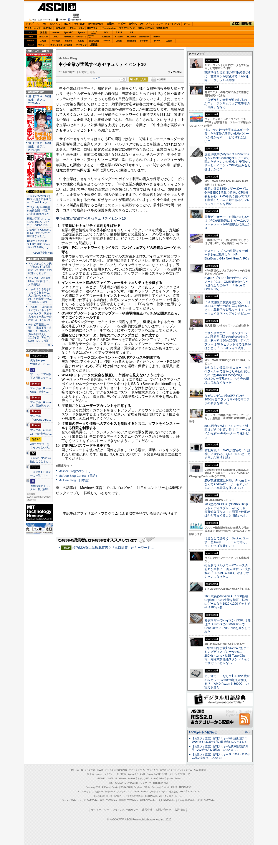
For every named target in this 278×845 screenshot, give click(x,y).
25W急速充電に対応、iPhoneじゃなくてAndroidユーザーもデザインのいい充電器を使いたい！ (227, 484)
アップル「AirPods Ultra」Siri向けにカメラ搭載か (39, 281)
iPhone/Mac (95, 23)
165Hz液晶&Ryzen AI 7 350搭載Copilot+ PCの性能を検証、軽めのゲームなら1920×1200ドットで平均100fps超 (227, 601)
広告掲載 (179, 809)
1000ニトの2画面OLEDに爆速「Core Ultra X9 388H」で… (39, 244)
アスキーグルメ (77, 28)
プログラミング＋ (158, 791)
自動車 (110, 23)
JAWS (43, 41)
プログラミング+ (127, 28)
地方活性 (149, 28)
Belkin (156, 36)
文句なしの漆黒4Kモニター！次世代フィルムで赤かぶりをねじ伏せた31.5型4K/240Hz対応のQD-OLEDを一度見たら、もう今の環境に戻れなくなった (227, 375)
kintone (69, 41)
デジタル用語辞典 (134, 796)
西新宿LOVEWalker (128, 800)
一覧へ (49, 344)
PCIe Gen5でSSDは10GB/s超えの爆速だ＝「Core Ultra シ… (39, 199)
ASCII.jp (56, 7)
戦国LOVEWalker (206, 800)
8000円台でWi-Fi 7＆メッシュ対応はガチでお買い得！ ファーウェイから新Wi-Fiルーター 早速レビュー (227, 431)
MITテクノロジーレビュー (171, 796)
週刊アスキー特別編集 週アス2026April (39, 146)
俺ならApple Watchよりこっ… (40, 362)
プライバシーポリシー (126, 809)
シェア (96, 78)
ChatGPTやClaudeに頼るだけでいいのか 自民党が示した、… (39, 233)
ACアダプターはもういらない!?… (40, 446)
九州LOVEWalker (167, 800)
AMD (55, 36)
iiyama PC (133, 774)
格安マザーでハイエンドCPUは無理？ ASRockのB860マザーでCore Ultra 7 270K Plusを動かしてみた (227, 626)
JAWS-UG (112, 778)
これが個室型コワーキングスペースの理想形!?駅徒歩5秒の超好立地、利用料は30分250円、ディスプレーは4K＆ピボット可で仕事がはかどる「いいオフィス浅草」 (227, 340)
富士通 (43, 32)
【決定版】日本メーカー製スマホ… (40, 473)
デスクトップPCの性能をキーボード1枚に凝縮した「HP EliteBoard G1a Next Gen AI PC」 (227, 254)
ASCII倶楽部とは (43, 252)
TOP (73, 770)
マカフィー (43, 45)
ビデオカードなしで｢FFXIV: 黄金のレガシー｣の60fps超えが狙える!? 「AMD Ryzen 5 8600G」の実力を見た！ (227, 681)
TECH (67, 23)
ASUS (119, 32)
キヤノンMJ (56, 45)
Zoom (169, 41)
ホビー (122, 23)
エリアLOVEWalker (88, 800)
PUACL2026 (162, 28)
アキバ (150, 23)
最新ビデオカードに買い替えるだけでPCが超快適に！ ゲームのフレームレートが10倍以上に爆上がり (227, 222)
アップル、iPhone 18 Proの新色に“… (41, 432)
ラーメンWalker (69, 800)
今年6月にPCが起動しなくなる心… (40, 460)
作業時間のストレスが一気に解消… (40, 488)
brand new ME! (160, 783)
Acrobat (56, 41)
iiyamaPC (68, 32)
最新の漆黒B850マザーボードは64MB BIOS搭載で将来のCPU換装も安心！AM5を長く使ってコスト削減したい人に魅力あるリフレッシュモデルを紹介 (227, 196)
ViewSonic (144, 36)
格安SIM (47, 28)
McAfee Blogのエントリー (76, 471)
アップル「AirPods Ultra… (40, 418)
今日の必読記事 (100, 796)
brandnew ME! (93, 45)
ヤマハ (157, 41)
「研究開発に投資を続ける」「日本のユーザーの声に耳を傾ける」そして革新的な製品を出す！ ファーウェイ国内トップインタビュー (227, 307)
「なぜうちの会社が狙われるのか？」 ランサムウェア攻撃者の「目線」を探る (227, 103)
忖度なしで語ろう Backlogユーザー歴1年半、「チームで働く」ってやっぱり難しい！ (226, 542)
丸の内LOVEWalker (186, 800)
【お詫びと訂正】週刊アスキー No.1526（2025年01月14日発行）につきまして (221, 756)
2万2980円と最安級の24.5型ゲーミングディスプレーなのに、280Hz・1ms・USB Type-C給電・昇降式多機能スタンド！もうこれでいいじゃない (227, 655)
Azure (81, 41)
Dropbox (106, 41)
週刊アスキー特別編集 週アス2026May (39, 100)
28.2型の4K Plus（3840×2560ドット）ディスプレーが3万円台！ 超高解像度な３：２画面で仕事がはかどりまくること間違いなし (227, 509)
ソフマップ (81, 45)
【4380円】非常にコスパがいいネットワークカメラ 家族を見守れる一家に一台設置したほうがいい (40, 313)
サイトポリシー (100, 809)
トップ (29, 23)
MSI (106, 32)
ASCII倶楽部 (242, 24)
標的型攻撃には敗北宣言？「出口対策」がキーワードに (113, 547)
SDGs (141, 28)
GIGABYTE (81, 37)
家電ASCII (61, 28)
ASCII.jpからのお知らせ (203, 732)
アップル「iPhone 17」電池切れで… (40, 404)
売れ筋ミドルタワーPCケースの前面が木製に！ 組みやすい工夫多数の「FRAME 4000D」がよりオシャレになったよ (227, 571)
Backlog (131, 41)
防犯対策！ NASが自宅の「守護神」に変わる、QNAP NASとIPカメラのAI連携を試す (227, 454)
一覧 (123, 79)
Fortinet (144, 41)
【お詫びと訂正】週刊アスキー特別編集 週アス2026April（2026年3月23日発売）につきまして (219, 740)
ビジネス (55, 23)
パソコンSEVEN (94, 32)
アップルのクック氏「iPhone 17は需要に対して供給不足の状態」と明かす (40, 268)
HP (131, 32)
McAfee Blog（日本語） (74, 480)
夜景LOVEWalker (148, 800)
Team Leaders (141, 791)
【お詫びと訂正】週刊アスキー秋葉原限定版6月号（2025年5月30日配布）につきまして (220, 748)
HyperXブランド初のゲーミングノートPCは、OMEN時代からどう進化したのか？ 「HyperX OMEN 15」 (226, 283)
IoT (44, 23)
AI (38, 23)
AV (142, 23)
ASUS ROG (68, 36)
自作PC (133, 23)
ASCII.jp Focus (39, 259)
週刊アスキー (93, 28)
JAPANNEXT (68, 45)
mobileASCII (151, 796)
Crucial (119, 36)
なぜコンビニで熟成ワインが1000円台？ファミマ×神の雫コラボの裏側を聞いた (227, 399)
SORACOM (126, 787)
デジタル (79, 23)
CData (119, 41)
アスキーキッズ (32, 28)
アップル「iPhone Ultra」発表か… (40, 390)
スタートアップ (172, 24)
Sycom (81, 32)
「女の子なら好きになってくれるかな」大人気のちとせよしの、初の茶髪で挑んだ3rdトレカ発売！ (40, 296)
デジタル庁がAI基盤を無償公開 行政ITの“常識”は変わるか (38, 210)
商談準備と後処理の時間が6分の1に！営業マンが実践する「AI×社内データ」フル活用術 (227, 76)
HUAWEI (131, 36)
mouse (55, 32)
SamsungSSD (91, 36)
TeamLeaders (109, 28)
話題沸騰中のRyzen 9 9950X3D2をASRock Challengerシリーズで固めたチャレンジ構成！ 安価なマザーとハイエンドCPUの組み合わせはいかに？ (227, 161)
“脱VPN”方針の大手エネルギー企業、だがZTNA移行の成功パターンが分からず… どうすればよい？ (226, 135)
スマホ (159, 23)
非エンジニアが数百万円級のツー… (40, 376)
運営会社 (147, 809)
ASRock (106, 36)
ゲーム (186, 24)
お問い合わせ (163, 809)
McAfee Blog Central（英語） (78, 475)
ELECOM (43, 36)
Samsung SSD (93, 787)
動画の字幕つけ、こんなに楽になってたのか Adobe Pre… (38, 222)
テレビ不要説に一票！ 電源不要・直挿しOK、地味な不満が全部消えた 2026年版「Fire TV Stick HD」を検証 (40, 332)
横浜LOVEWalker (108, 800)
